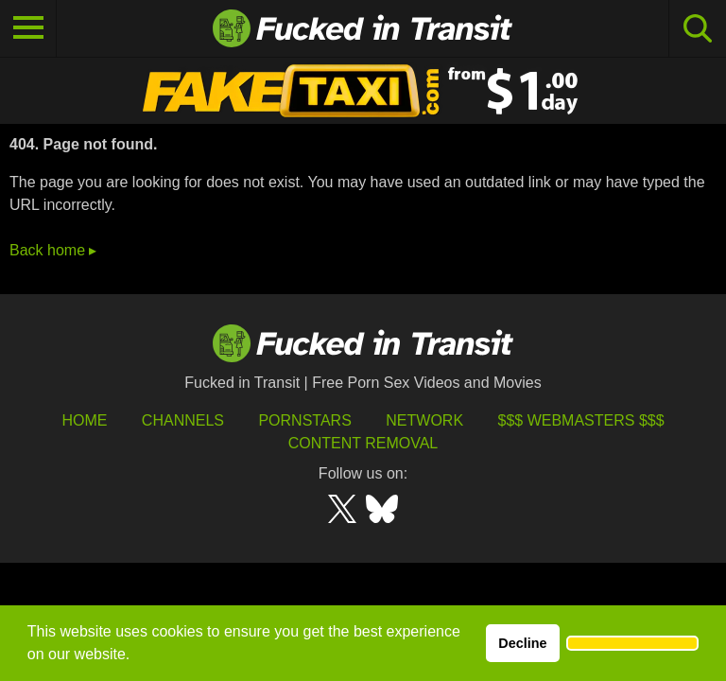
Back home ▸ (52, 250)
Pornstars (304, 420)
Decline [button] (522, 643)
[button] (632, 643)
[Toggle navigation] (28, 28)
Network (424, 420)
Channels (183, 420)
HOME (84, 420)
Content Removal (363, 443)
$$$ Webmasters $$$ (581, 420)
